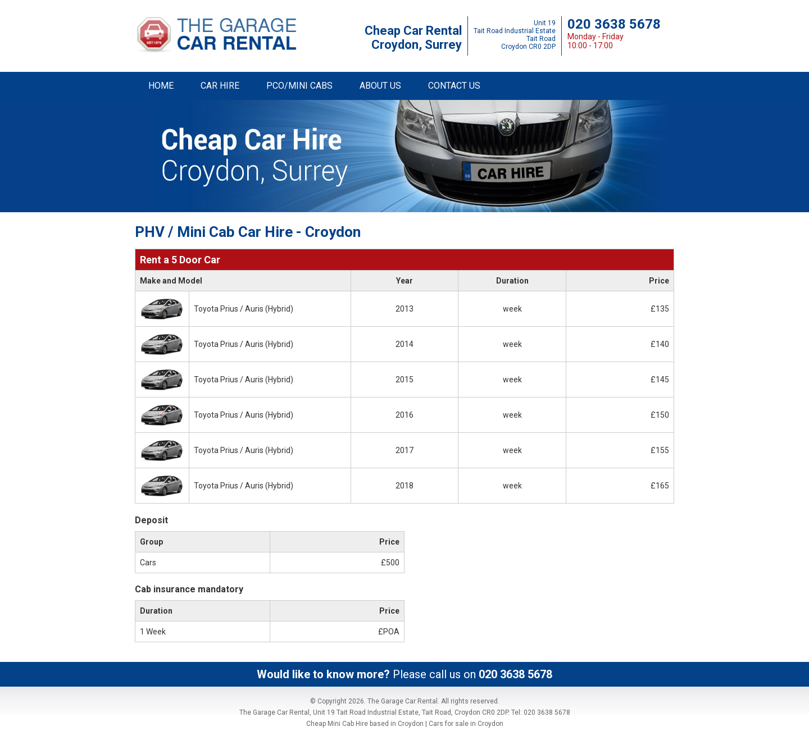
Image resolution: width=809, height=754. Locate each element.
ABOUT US (380, 85)
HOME (161, 85)
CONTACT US (454, 85)
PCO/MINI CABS (299, 85)
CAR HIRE (220, 85)
